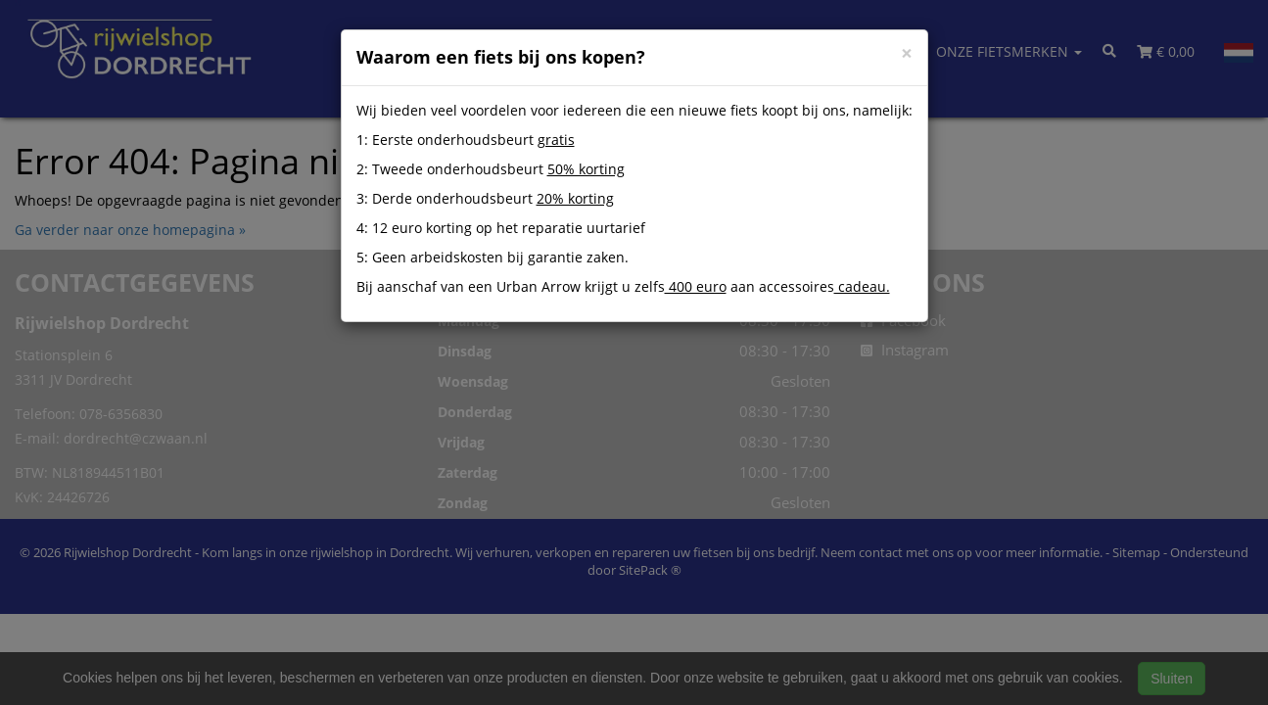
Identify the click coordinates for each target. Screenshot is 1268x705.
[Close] (907, 53)
